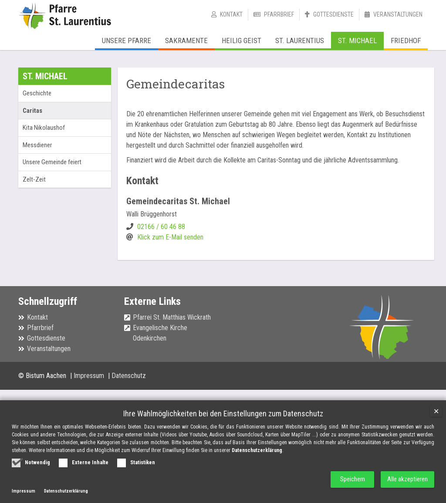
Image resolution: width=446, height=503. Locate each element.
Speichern (349, 479)
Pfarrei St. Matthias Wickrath (172, 317)
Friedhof (406, 40)
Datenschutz (129, 375)
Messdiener (37, 145)
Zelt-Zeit (34, 179)
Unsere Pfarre (126, 40)
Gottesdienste (333, 14)
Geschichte (37, 93)
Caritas (32, 111)
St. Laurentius (299, 40)
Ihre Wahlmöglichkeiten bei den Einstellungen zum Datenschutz (223, 413)
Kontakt (231, 14)
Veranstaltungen (397, 14)
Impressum (90, 375)
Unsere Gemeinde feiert (52, 162)
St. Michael (357, 40)
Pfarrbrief (279, 14)
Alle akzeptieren (407, 479)
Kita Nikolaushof (44, 128)
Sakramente (186, 40)
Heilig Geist (241, 40)
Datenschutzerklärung (257, 450)
